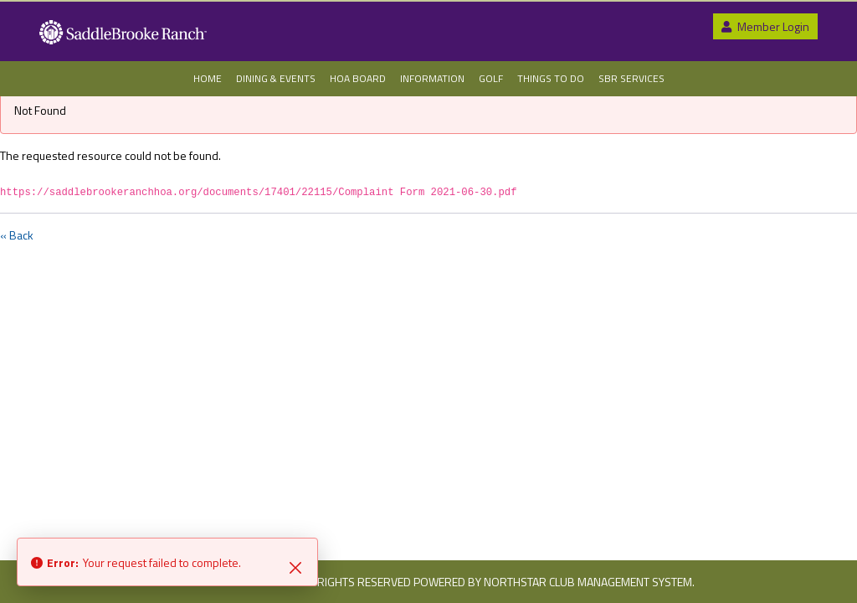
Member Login (765, 26)
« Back (16, 235)
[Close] (295, 566)
